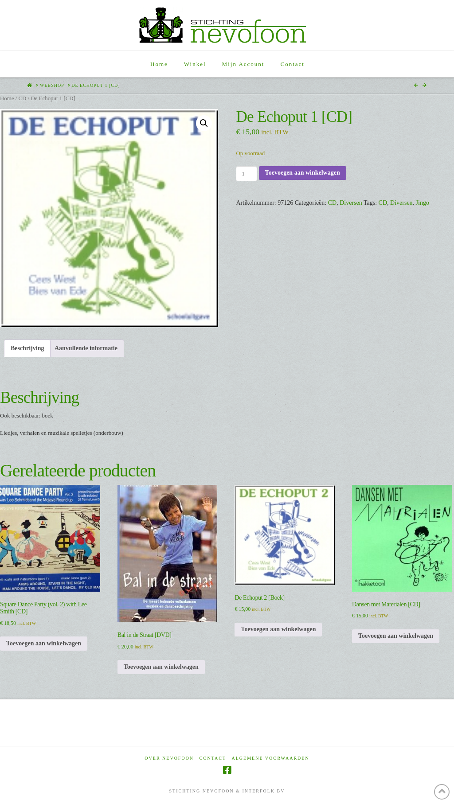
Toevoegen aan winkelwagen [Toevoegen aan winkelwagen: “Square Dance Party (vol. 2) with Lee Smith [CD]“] (43, 643)
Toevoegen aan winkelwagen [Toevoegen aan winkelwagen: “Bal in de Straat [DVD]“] (161, 666)
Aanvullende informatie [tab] (86, 348)
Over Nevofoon (169, 758)
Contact (213, 758)
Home (7, 98)
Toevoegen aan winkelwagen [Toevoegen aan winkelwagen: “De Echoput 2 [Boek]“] (278, 629)
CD (22, 98)
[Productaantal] (246, 173)
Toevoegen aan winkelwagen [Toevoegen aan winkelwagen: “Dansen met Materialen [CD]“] (395, 635)
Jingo (422, 202)
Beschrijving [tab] (27, 348)
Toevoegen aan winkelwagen (302, 172)
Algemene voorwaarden (270, 758)
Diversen (351, 202)
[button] (204, 123)
